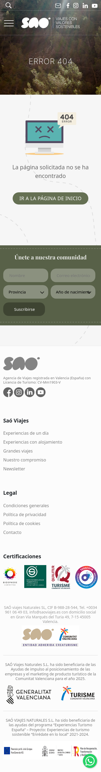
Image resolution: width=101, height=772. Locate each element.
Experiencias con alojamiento (32, 442)
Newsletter (14, 469)
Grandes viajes (18, 451)
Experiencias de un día (25, 433)
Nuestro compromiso (24, 460)
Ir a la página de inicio (50, 198)
